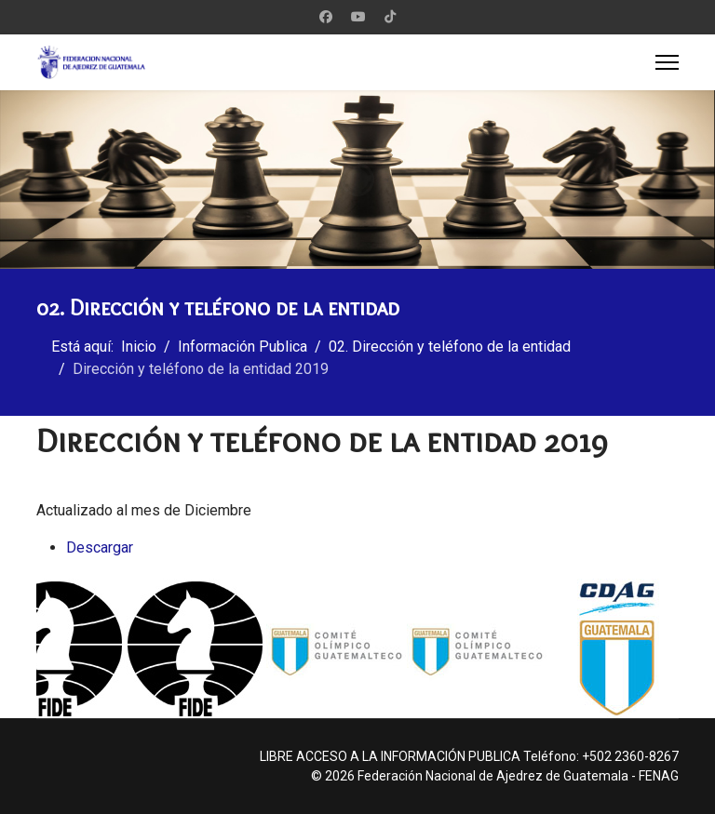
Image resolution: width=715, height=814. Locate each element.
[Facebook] (325, 16)
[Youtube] (358, 16)
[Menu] (667, 62)
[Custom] (390, 16)
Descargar (99, 547)
